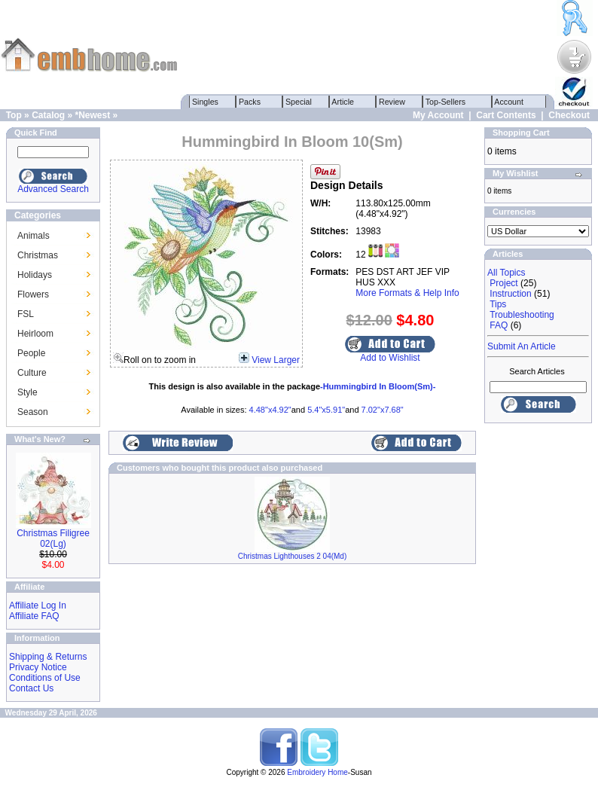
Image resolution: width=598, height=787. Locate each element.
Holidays (34, 275)
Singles (205, 101)
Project (503, 283)
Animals (33, 235)
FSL (25, 314)
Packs (249, 101)
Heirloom (35, 333)
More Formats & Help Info (407, 293)
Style (27, 392)
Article (343, 101)
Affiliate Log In (37, 605)
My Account (438, 115)
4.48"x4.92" (270, 409)
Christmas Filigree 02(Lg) (53, 538)
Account (509, 101)
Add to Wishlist (390, 357)
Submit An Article (521, 346)
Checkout (569, 115)
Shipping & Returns (48, 656)
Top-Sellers (445, 101)
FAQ (499, 325)
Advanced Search (53, 189)
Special (298, 101)
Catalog (48, 115)
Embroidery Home (317, 772)
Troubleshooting (522, 315)
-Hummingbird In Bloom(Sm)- (377, 386)
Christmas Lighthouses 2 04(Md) (292, 556)
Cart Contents (505, 115)
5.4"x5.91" (326, 409)
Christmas (37, 255)
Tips (498, 304)
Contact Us (31, 688)
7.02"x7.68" (383, 409)
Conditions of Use (45, 678)
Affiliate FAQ (34, 616)
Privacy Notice (38, 667)
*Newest (92, 115)
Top (14, 115)
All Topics (506, 272)
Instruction (510, 293)
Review (392, 101)
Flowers (33, 294)
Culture (32, 373)
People (31, 353)
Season (32, 412)
